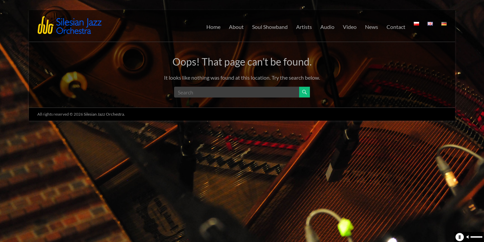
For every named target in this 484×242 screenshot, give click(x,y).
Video (350, 27)
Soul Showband (270, 27)
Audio (327, 27)
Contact (396, 27)
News (371, 27)
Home (213, 27)
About (236, 27)
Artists (304, 27)
